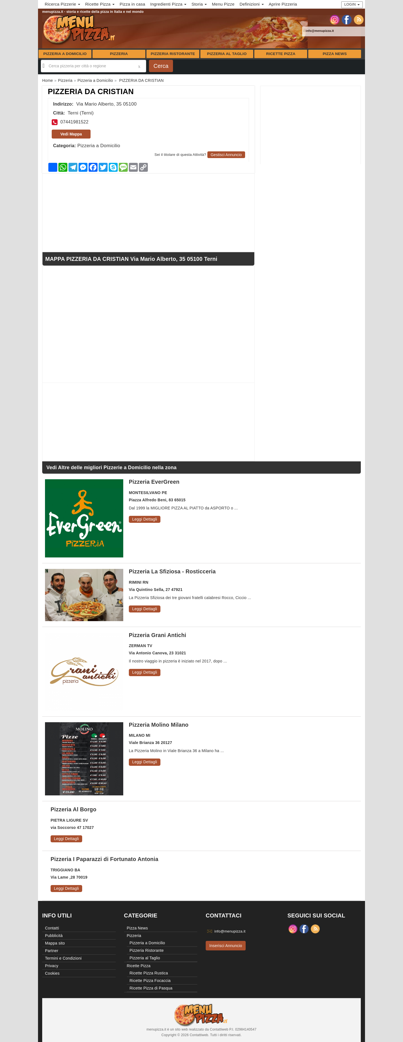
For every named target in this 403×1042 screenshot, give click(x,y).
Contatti (52, 928)
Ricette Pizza (280, 54)
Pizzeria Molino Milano (159, 725)
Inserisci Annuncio (225, 945)
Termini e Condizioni (63, 958)
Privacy (51, 966)
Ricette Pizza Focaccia (150, 980)
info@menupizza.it (319, 30)
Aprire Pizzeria (283, 4)
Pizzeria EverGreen (154, 482)
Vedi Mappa (71, 134)
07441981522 (74, 122)
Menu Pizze (223, 4)
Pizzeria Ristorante (173, 54)
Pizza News (335, 54)
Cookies (52, 973)
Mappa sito (55, 943)
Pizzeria (119, 54)
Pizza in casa (132, 4)
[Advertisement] (310, 125)
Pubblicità (54, 935)
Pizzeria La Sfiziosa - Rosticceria (172, 571)
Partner (51, 950)
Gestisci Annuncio (226, 154)
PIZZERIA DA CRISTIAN (91, 91)
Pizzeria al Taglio (227, 54)
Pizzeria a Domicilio (65, 54)
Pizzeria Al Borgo (73, 809)
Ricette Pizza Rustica (149, 973)
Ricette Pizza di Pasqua (151, 988)
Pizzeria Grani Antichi (157, 635)
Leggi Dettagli (144, 519)
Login (352, 4)
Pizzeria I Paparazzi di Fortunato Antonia (104, 859)
